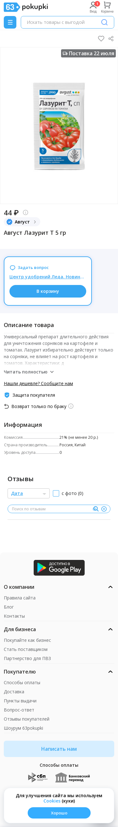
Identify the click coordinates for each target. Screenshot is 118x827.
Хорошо (59, 813)
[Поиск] (104, 22)
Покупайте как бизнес (27, 640)
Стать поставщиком (26, 649)
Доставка (14, 692)
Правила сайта (20, 598)
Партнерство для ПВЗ (27, 658)
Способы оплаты (22, 682)
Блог (9, 607)
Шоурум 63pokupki (23, 728)
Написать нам (59, 748)
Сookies (51, 801)
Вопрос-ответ (19, 710)
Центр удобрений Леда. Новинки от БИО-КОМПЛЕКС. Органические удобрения (47, 277)
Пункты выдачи (20, 701)
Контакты (14, 616)
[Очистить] (104, 509)
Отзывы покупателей (26, 719)
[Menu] (10, 22)
